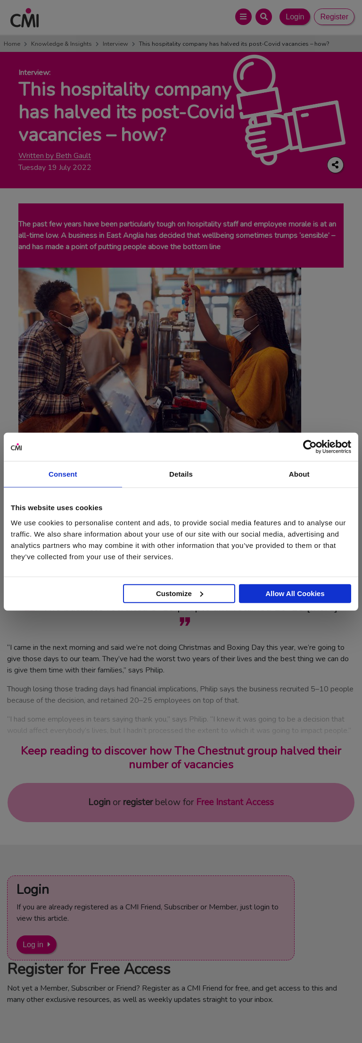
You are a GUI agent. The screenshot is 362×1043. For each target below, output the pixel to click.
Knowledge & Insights (61, 44)
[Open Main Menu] (243, 16)
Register (334, 17)
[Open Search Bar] (263, 16)
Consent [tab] (63, 474)
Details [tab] (181, 474)
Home (12, 44)
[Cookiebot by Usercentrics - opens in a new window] (310, 447)
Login (295, 17)
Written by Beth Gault (54, 156)
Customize (179, 593)
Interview (115, 44)
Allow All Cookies (294, 593)
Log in (33, 945)
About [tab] (299, 474)
